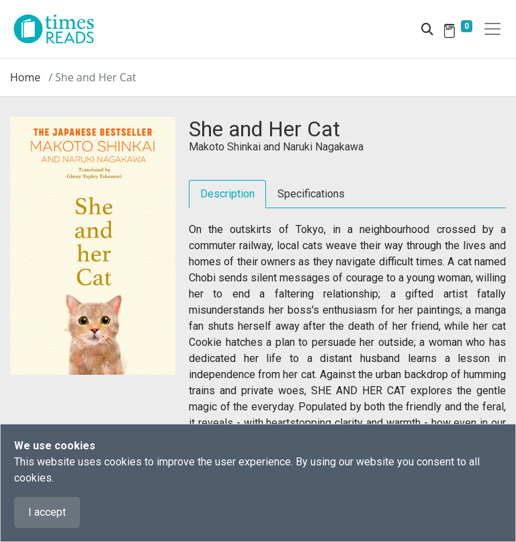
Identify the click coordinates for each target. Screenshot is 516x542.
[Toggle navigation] (492, 29)
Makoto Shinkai (225, 146)
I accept (47, 512)
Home (25, 77)
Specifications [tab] (311, 193)
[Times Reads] (59, 29)
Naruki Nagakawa (323, 146)
